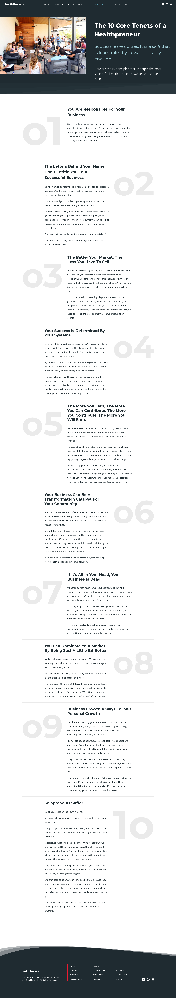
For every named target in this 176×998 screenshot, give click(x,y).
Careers (59, 4)
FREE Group (75, 975)
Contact (119, 979)
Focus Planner (76, 979)
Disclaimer (120, 970)
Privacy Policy (122, 975)
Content (73, 970)
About (47, 4)
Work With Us (98, 975)
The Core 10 (96, 4)
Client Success (77, 4)
